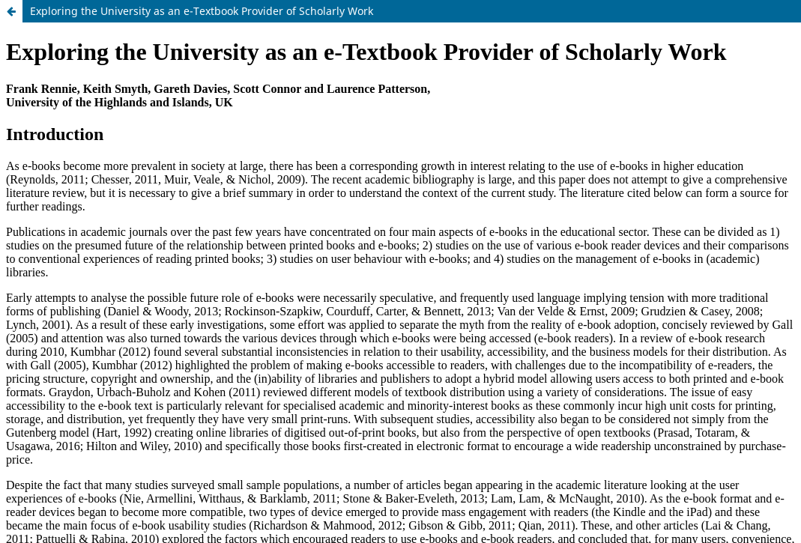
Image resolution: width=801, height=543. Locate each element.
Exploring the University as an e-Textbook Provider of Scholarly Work (201, 11)
